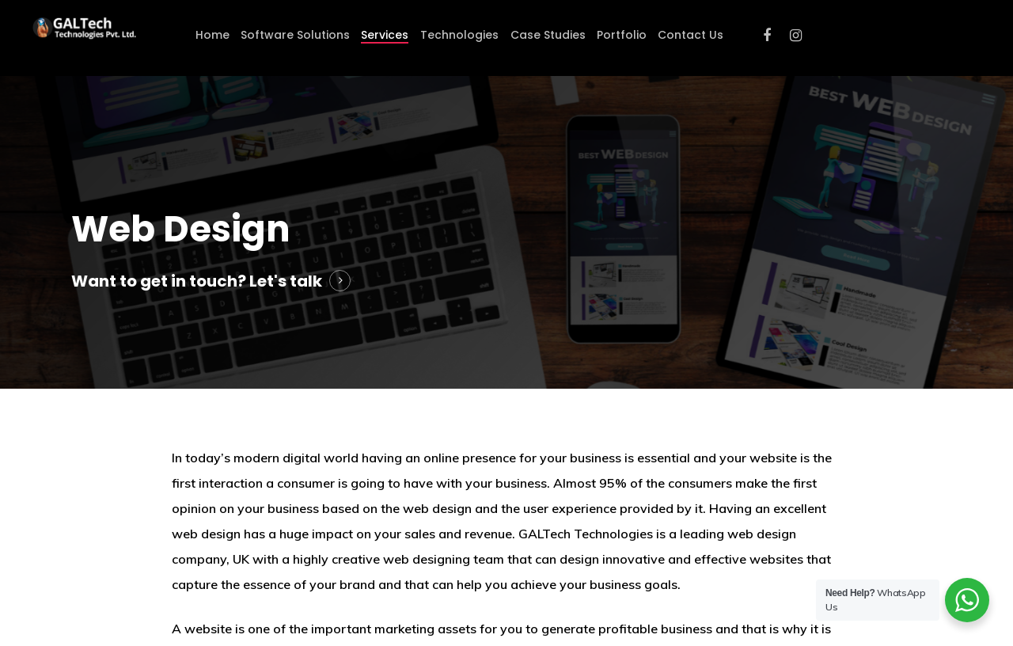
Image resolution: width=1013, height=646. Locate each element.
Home (212, 34)
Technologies (459, 34)
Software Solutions (295, 34)
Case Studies (548, 34)
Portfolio (622, 34)
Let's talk (285, 281)
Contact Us (690, 34)
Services (384, 34)
